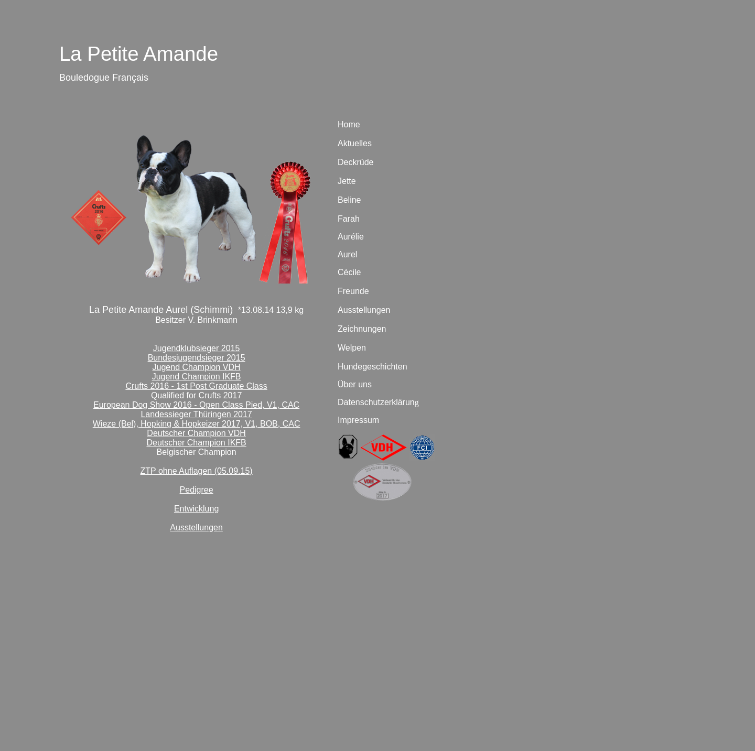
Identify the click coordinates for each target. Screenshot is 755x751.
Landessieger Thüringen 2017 (196, 414)
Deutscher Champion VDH (196, 433)
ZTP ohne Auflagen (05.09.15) (197, 470)
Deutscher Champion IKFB (196, 442)
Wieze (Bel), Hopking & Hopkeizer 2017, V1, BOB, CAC (196, 423)
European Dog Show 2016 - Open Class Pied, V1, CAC (196, 404)
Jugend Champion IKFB (196, 376)
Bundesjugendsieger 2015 (196, 357)
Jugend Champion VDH (197, 367)
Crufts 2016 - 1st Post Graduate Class (196, 386)
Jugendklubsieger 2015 (196, 348)
